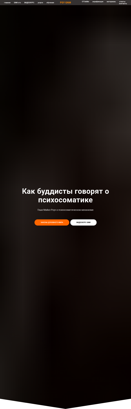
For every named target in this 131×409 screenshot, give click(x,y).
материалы (111, 2)
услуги (40, 3)
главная (7, 3)
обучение (50, 3)
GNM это (17, 3)
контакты (123, 4)
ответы (122, 2)
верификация (98, 2)
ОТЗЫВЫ (85, 2)
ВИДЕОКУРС (29, 3)
